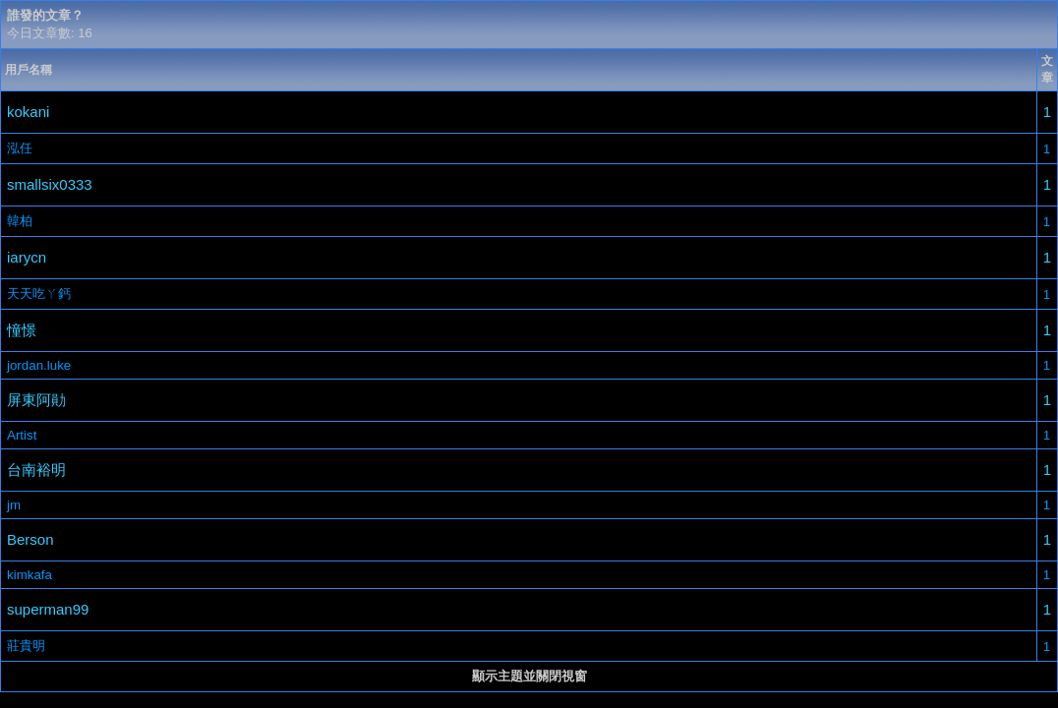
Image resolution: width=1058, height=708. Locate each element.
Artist (21, 435)
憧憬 (21, 330)
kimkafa (29, 574)
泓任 (19, 148)
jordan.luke (39, 365)
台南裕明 (36, 469)
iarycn (26, 257)
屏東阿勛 (36, 399)
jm (14, 505)
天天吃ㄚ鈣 (39, 293)
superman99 (47, 609)
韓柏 (19, 220)
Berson (30, 539)
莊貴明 (26, 645)
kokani (28, 111)
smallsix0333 (49, 184)
